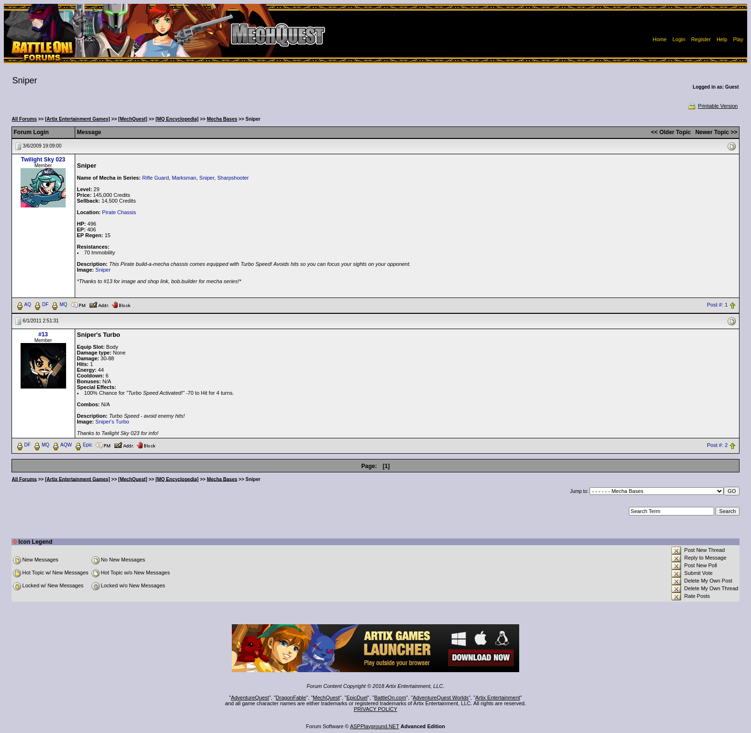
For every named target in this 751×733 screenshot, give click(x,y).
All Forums (24, 119)
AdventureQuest (250, 697)
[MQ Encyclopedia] (177, 119)
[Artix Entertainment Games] (77, 119)
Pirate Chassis (119, 212)
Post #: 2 (717, 445)
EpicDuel (356, 697)
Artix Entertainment (497, 697)
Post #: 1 (717, 305)
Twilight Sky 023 (43, 159)
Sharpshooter (233, 178)
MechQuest (326, 697)
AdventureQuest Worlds (441, 697)
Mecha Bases (222, 119)
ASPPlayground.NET (374, 726)
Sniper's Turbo (112, 421)
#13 (43, 334)
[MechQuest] (133, 119)
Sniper (206, 178)
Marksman (184, 178)
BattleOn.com (390, 697)
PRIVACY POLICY (376, 709)
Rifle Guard (155, 178)
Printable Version (712, 106)
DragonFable (291, 697)
